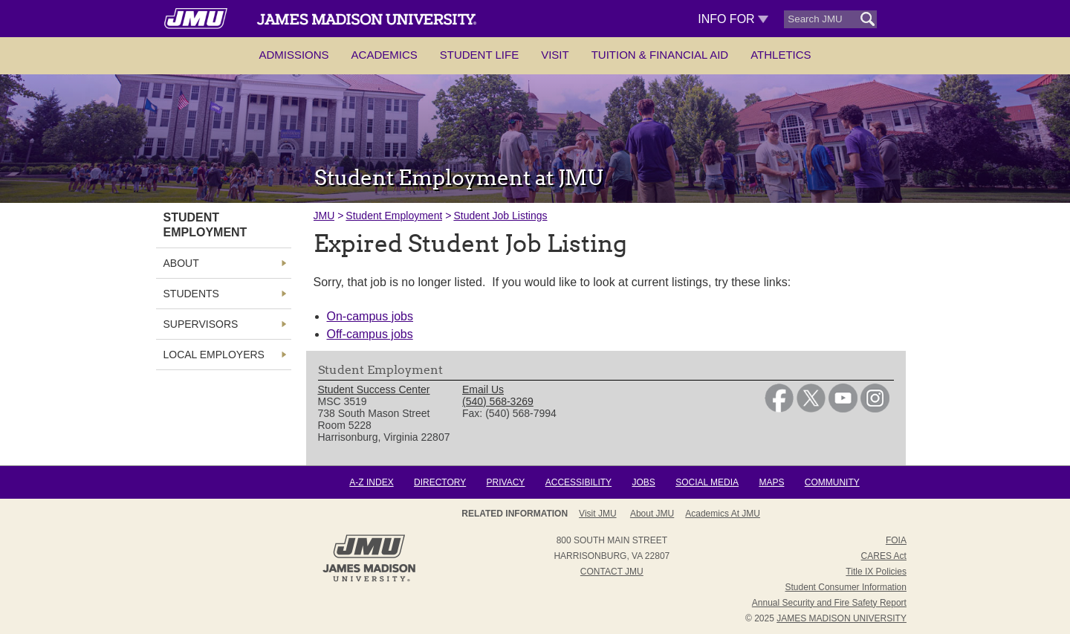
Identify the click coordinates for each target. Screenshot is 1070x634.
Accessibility (578, 482)
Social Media (707, 482)
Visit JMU (597, 513)
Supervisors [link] (201, 324)
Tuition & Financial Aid (659, 54)
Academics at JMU (722, 513)
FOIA (896, 540)
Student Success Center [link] (374, 389)
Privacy (506, 482)
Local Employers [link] (214, 354)
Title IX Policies (876, 571)
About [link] (181, 263)
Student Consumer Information (846, 587)
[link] (779, 409)
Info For (733, 19)
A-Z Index (371, 482)
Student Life (479, 54)
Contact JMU (611, 571)
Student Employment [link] (205, 225)
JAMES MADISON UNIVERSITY (841, 618)
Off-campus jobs (370, 334)
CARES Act (884, 556)
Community (832, 482)
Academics (384, 54)
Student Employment (394, 215)
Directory (440, 482)
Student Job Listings (500, 215)
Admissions (293, 54)
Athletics (780, 54)
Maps (771, 482)
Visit (555, 54)
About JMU (652, 513)
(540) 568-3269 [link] (498, 401)
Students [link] (191, 294)
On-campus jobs (370, 316)
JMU (324, 215)
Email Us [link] (483, 389)
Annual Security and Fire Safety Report (829, 603)
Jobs (643, 482)
